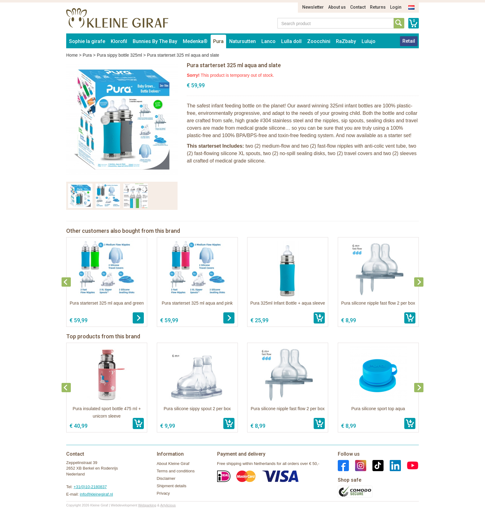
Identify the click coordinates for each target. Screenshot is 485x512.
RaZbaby (346, 41)
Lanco (268, 41)
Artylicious (168, 505)
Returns (378, 7)
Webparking (147, 505)
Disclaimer (166, 478)
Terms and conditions (176, 471)
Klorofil (119, 41)
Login (395, 7)
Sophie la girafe (87, 41)
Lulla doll (291, 41)
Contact (358, 7)
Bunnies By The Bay (155, 41)
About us (337, 7)
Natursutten (242, 41)
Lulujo (369, 41)
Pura (218, 41)
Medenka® (195, 41)
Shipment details (172, 486)
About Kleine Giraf (173, 463)
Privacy (163, 493)
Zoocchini (318, 41)
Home (72, 55)
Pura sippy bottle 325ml (119, 55)
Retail (408, 41)
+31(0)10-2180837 (90, 486)
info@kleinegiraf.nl (96, 494)
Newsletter (313, 7)
